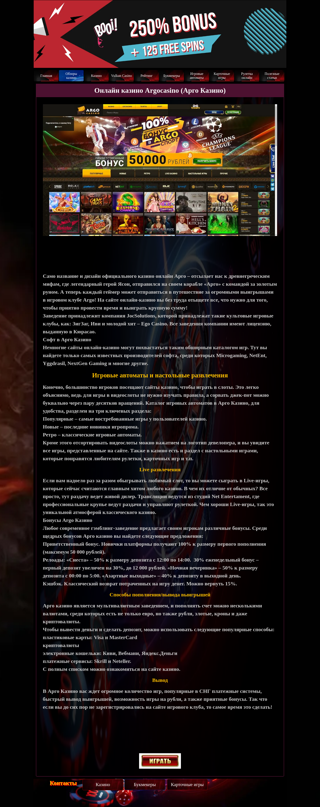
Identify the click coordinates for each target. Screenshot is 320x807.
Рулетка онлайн (247, 76)
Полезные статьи (272, 76)
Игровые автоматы (197, 76)
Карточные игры (222, 76)
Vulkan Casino (121, 76)
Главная (46, 76)
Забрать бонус (264, 60)
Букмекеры (171, 76)
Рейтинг (146, 76)
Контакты (63, 783)
